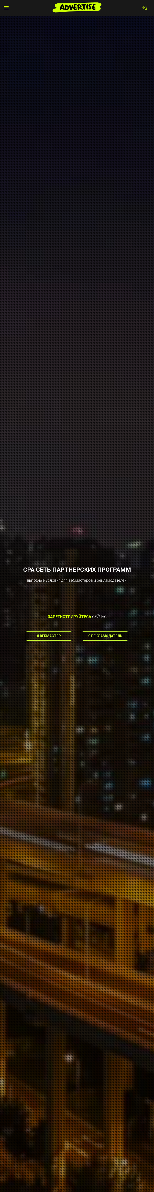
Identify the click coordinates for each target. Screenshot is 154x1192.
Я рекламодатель (105, 636)
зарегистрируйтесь (69, 616)
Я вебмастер (49, 636)
